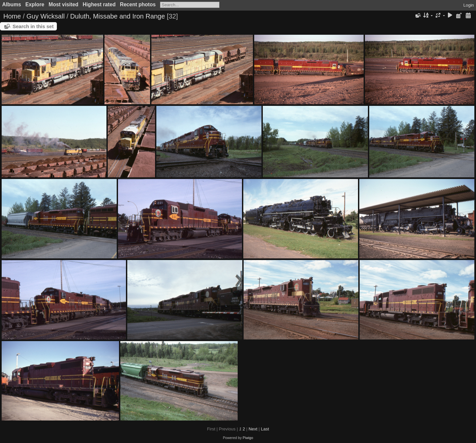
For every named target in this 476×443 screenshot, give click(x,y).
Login (468, 5)
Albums (11, 4)
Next (253, 428)
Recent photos (138, 4)
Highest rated (99, 4)
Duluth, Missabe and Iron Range (117, 16)
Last (265, 428)
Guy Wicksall (45, 16)
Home (12, 16)
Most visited (63, 4)
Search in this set (33, 26)
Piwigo (248, 438)
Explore (34, 4)
